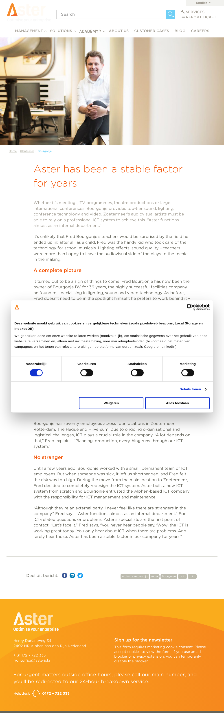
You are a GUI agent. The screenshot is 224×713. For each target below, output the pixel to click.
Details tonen (190, 389)
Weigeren (111, 403)
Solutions (61, 31)
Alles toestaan (177, 403)
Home (13, 151)
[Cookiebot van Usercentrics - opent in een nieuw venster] (190, 307)
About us (119, 31)
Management (29, 31)
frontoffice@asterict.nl (32, 660)
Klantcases (27, 151)
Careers (200, 31)
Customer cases (151, 31)
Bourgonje (45, 151)
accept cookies (127, 652)
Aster (154, 576)
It (192, 576)
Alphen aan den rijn (134, 576)
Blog (180, 31)
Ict (182, 576)
